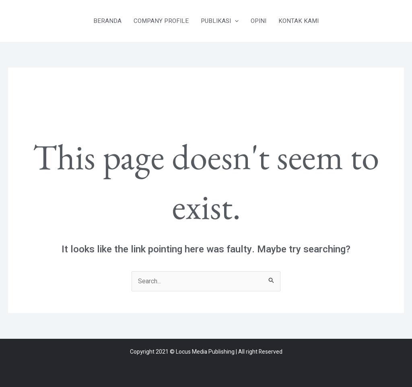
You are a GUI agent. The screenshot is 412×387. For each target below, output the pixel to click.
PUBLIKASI (220, 21)
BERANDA (107, 20)
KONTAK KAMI (298, 20)
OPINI (258, 20)
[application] (235, 21)
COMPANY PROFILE (161, 20)
